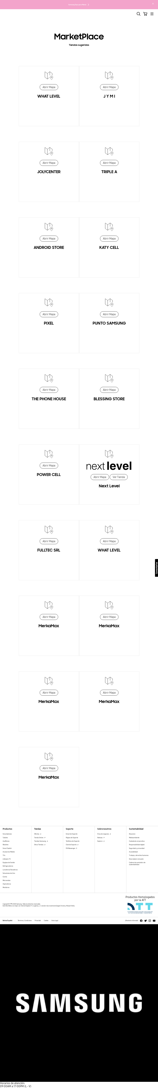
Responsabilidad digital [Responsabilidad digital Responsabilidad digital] (137, 844)
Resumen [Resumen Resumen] (132, 834)
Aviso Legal (54, 920)
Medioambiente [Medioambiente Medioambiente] (134, 837)
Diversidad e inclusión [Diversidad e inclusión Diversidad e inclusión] (136, 859)
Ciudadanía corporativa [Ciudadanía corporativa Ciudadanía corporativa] (137, 841)
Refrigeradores (8, 866)
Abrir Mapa (49, 87)
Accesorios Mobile (9, 852)
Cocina (5, 877)
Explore (100, 841)
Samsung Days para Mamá (79, 4)
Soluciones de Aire (9, 873)
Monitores (6, 887)
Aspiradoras (7, 884)
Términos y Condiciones (25, 920)
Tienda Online (39, 837)
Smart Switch (7, 848)
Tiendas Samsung (41, 841)
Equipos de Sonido (9, 862)
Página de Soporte (72, 837)
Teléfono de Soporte (72, 841)
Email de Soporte (71, 834)
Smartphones (7, 834)
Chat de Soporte (72, 844)
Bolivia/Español (7, 920)
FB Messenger (71, 848)
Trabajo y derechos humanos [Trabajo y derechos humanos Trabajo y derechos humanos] (138, 855)
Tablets (5, 837)
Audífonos (6, 841)
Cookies (46, 920)
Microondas (6, 880)
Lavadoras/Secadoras (10, 870)
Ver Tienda (119, 477)
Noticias (100, 837)
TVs (4, 855)
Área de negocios (104, 834)
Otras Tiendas (39, 844)
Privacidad (38, 920)
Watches (5, 844)
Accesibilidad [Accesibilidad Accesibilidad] (133, 852)
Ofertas (37, 834)
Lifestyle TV (7, 859)
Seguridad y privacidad (136, 848)
